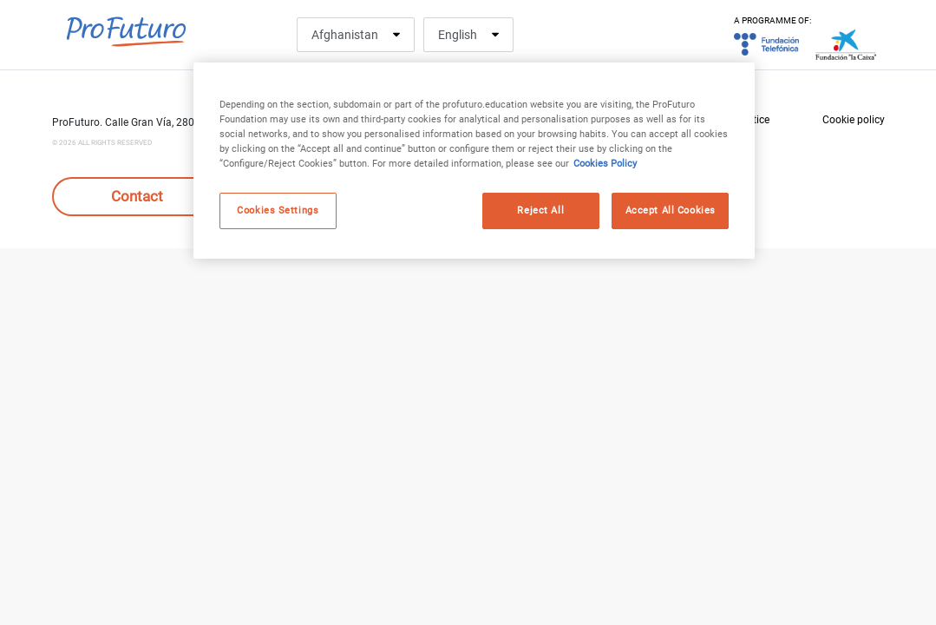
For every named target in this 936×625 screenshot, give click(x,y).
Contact (137, 196)
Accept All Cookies (670, 210)
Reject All (540, 210)
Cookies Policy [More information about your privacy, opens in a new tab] (605, 163)
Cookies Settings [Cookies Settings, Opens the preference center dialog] (277, 210)
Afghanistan (344, 35)
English (457, 35)
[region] (474, 160)
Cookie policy (853, 120)
